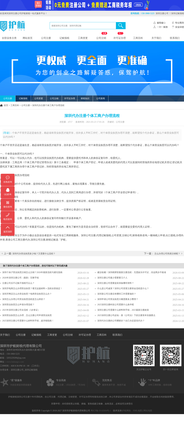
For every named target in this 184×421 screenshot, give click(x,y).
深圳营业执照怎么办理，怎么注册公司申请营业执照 (27, 315)
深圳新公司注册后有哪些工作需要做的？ (116, 294)
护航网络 (126, 410)
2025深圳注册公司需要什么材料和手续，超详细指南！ (28, 321)
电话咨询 (7, 219)
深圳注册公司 (162, 13)
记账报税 (64, 38)
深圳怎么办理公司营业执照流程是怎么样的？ (23, 299)
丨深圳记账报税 (176, 13)
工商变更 (83, 38)
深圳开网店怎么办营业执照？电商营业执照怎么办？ (27, 294)
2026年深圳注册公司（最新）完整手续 (20, 278)
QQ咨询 (7, 194)
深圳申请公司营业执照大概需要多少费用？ (117, 299)
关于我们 (156, 38)
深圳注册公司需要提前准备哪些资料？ (115, 283)
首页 (6, 105)
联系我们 (175, 38)
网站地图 (148, 410)
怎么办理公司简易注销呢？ (167, 253)
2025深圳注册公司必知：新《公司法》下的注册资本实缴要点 (126, 315)
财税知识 (85, 98)
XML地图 (137, 410)
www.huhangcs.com (15, 362)
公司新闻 (100, 98)
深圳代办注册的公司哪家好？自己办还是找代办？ (121, 321)
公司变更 (38, 98)
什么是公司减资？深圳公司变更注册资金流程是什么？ (123, 288)
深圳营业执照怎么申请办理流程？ (18, 304)
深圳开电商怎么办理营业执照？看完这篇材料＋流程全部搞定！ (32, 288)
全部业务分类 (9, 38)
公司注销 (101, 38)
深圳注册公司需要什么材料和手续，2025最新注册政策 (123, 310)
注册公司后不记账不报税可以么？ (18, 283)
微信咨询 (7, 207)
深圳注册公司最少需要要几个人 (112, 278)
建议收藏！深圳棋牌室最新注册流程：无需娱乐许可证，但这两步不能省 (131, 272)
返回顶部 (7, 232)
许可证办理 (119, 38)
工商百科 (138, 38)
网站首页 (28, 38)
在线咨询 (7, 182)
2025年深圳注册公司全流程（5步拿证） (21, 310)
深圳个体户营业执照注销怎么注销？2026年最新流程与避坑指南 (32, 272)
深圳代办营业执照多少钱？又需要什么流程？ (33, 253)
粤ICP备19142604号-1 (101, 410)
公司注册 (46, 38)
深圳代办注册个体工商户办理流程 (48, 105)
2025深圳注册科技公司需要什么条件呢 (115, 304)
